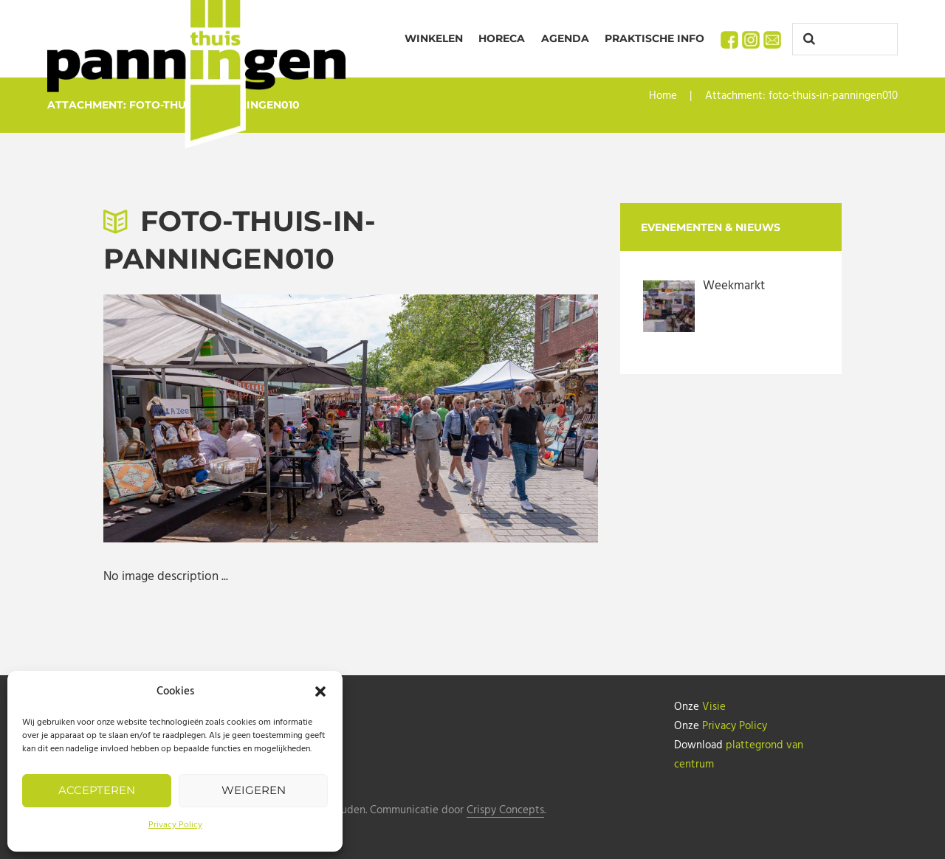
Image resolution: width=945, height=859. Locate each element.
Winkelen (434, 38)
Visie (714, 707)
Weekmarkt (734, 286)
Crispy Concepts (505, 810)
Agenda (565, 38)
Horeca (501, 38)
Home (663, 96)
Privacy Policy (175, 825)
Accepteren (96, 790)
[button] (320, 691)
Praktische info (654, 38)
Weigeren (253, 790)
